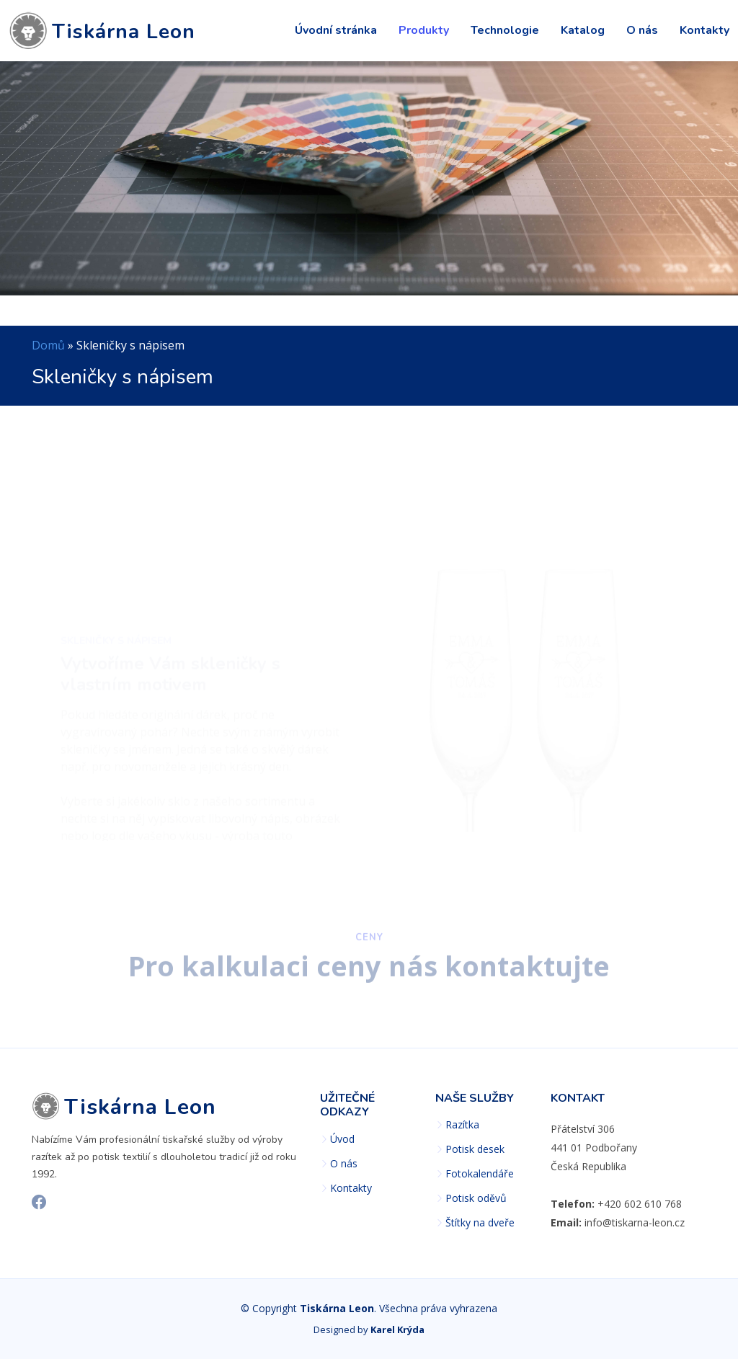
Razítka (462, 1125)
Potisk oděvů (476, 1198)
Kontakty (704, 30)
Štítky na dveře (480, 1223)
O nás (642, 30)
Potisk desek (474, 1149)
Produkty (424, 30)
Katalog (583, 30)
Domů (48, 345)
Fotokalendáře (479, 1174)
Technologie (505, 30)
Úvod (342, 1139)
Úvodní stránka (336, 30)
